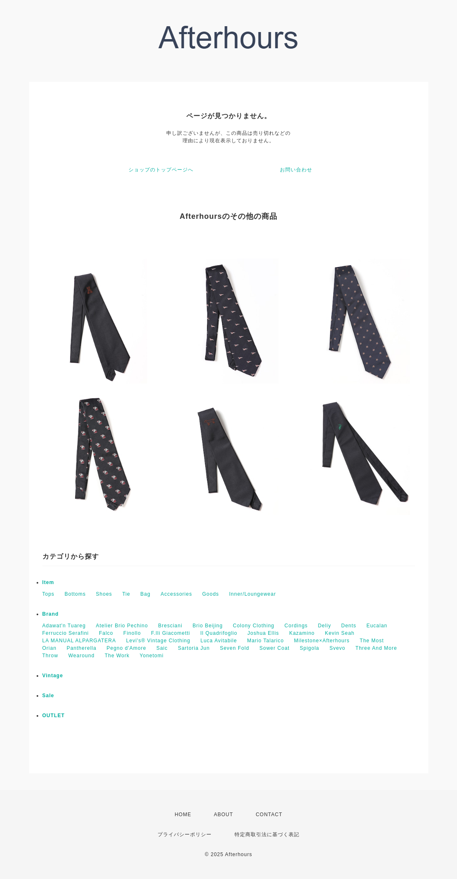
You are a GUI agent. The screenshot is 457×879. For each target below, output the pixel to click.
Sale (48, 695)
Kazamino (301, 633)
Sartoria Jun (194, 648)
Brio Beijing (208, 626)
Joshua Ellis (263, 633)
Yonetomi (152, 656)
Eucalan (376, 626)
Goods (210, 594)
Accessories (176, 594)
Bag (146, 594)
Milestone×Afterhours (322, 641)
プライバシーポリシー (185, 834)
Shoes (104, 594)
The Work (117, 656)
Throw (50, 656)
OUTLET (53, 715)
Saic (162, 648)
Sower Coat (274, 648)
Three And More (376, 648)
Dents (348, 626)
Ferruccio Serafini (65, 633)
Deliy (324, 626)
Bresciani (170, 626)
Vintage (52, 675)
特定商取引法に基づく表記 (267, 834)
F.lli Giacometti (170, 633)
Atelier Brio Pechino (122, 626)
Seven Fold (234, 648)
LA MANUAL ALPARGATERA (79, 641)
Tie (126, 594)
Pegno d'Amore (126, 648)
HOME (183, 814)
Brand (50, 614)
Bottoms (75, 594)
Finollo (132, 633)
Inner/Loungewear (252, 594)
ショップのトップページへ (160, 170)
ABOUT (223, 814)
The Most (372, 641)
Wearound (81, 656)
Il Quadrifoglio (218, 633)
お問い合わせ (296, 170)
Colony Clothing (253, 626)
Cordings (296, 626)
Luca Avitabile (218, 641)
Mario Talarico (265, 641)
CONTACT (269, 814)
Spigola (309, 648)
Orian (49, 648)
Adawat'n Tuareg (64, 626)
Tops (48, 594)
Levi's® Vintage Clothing (158, 641)
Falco (106, 633)
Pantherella (81, 648)
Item (48, 582)
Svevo (337, 648)
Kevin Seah (339, 633)
